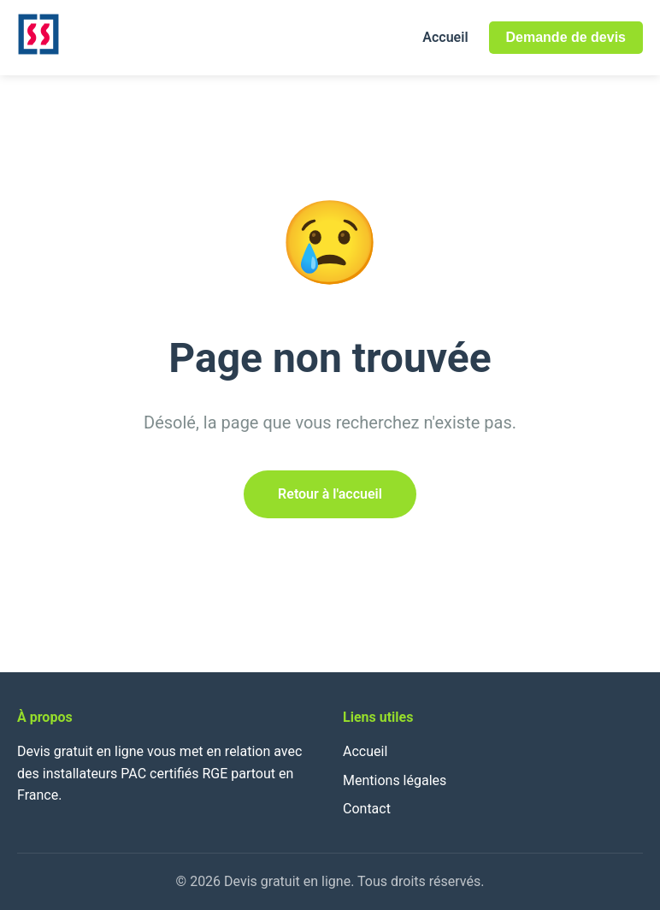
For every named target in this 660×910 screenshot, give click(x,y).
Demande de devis (566, 37)
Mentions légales (394, 780)
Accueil (445, 37)
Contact (367, 809)
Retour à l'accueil (330, 494)
